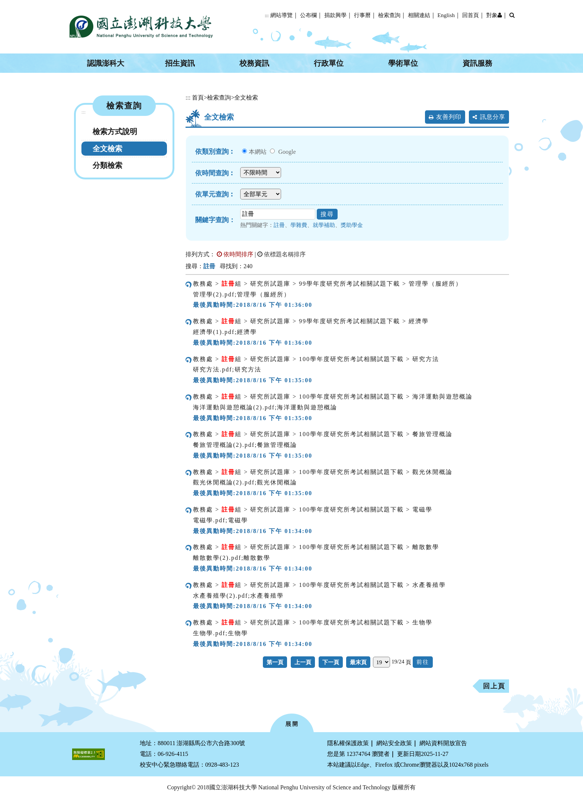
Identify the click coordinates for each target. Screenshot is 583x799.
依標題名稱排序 (281, 254)
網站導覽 (281, 15)
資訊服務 (477, 63)
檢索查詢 (389, 15)
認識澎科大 (105, 63)
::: (267, 15)
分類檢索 (107, 165)
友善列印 (448, 117)
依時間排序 (235, 254)
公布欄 (308, 15)
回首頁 (470, 15)
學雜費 (298, 225)
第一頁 (275, 662)
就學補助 (324, 225)
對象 (494, 15)
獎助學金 (352, 225)
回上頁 (494, 686)
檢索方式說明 (115, 131)
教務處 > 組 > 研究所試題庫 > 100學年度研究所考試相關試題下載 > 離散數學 (316, 547)
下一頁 (330, 662)
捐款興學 (335, 15)
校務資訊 (254, 63)
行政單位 (329, 63)
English (446, 15)
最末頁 (358, 662)
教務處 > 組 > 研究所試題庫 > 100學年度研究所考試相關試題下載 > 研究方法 (316, 359)
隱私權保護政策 (348, 743)
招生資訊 (180, 63)
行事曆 (362, 15)
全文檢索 (107, 148)
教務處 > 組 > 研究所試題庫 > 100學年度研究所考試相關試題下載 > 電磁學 (312, 509)
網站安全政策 (394, 743)
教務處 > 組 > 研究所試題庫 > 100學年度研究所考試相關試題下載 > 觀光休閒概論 (322, 472)
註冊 (279, 225)
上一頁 (302, 662)
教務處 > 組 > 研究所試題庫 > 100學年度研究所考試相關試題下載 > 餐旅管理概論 (322, 434)
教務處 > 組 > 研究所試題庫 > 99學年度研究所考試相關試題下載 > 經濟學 (311, 321)
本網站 (258, 152)
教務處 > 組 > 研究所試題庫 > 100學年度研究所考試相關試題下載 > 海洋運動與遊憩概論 (333, 396)
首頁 (198, 97)
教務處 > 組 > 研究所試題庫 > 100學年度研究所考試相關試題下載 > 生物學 (312, 622)
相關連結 (419, 15)
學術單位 (403, 63)
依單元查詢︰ (215, 194)
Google (287, 152)
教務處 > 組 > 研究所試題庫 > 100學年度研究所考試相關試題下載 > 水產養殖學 (319, 585)
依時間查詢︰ (215, 173)
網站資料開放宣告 (443, 743)
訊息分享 (492, 117)
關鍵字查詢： (215, 220)
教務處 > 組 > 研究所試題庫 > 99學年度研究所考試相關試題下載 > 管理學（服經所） (327, 283)
